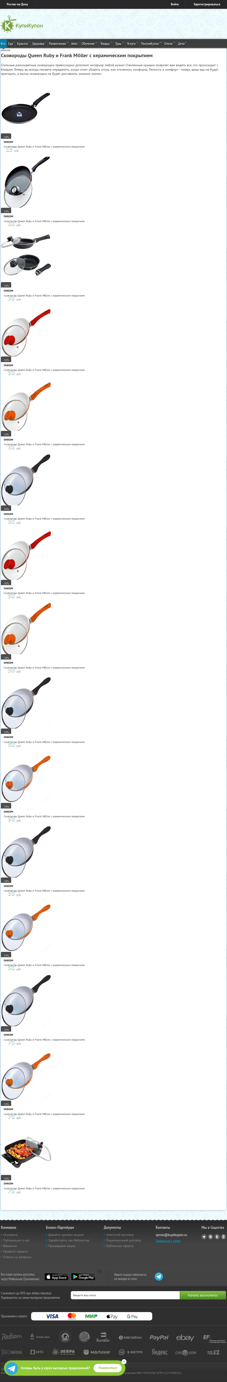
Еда (11, 43)
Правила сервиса (15, 1251)
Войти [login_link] (175, 4)
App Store (56, 1276)
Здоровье (39, 43)
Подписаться (108, 1368)
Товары (106, 43)
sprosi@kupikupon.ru (171, 1235)
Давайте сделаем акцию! (66, 1235)
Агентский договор (120, 1235)
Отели (169, 43)
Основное (10, 1235)
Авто (75, 43)
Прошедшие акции (61, 1246)
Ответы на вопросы (17, 1257)
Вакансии (10, 1246)
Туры (119, 43)
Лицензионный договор (123, 1240)
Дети (182, 43)
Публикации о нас (16, 1240)
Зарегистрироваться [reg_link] (207, 4)
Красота (23, 43)
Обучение (90, 43)
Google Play (83, 1276)
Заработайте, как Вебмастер (68, 1240)
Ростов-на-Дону (17, 4)
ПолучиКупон (151, 43)
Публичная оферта (119, 1246)
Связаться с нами (168, 1241)
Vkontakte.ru (210, 1236)
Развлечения (59, 43)
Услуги (133, 43)
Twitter (217, 1236)
